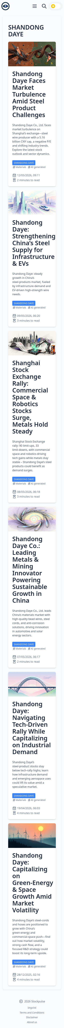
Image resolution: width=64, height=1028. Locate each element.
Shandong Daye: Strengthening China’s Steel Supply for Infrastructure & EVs (33, 243)
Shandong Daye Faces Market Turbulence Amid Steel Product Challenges (29, 94)
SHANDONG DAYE (24, 162)
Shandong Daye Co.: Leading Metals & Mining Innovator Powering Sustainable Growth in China (29, 570)
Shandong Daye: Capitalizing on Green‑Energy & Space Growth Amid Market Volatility (32, 882)
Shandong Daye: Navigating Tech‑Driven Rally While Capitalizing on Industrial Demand (31, 728)
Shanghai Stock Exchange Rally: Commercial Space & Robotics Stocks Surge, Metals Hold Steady (30, 397)
